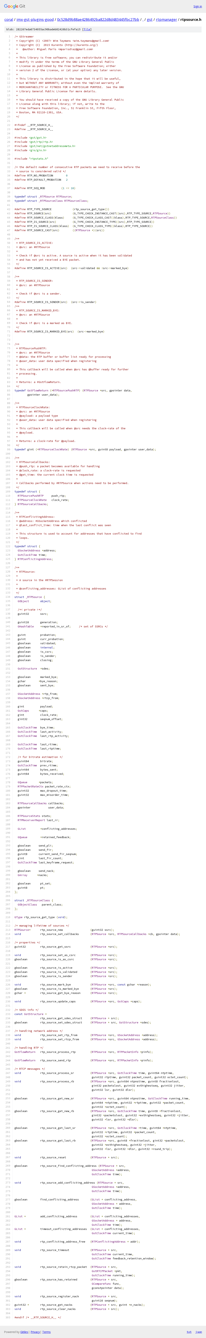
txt (189, 1332)
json (199, 1332)
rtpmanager (166, 19)
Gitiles (24, 1332)
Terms (46, 1332)
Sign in (198, 6)
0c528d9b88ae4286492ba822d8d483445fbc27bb (98, 19)
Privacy (35, 1332)
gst (149, 19)
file (87, 29)
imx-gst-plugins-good (35, 19)
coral (8, 19)
